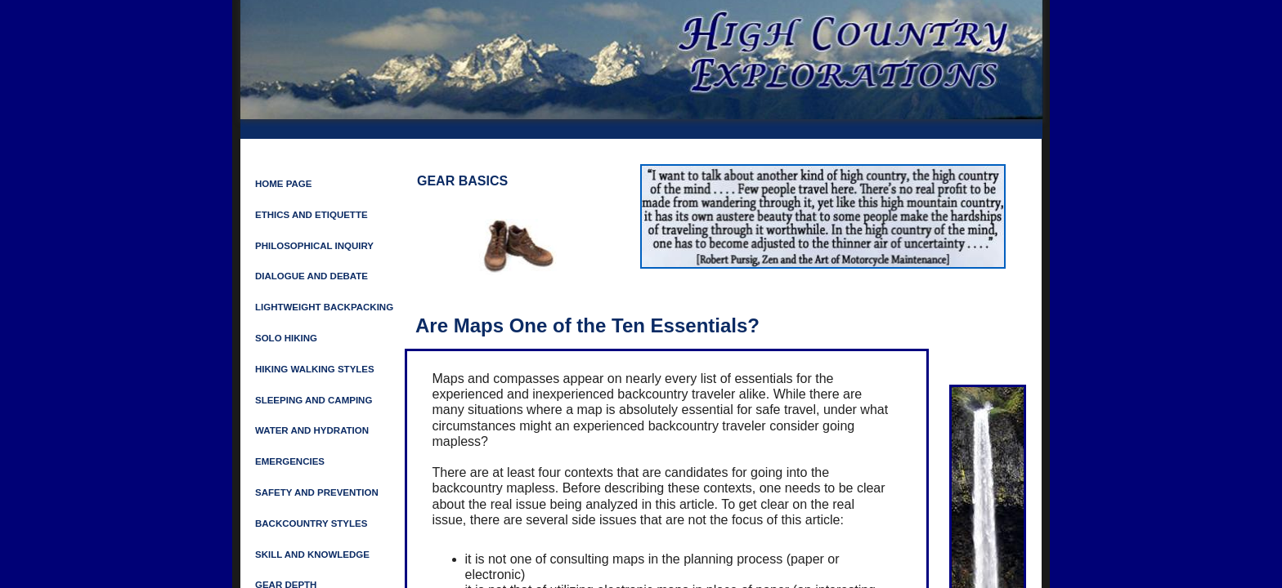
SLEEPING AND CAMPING (313, 400)
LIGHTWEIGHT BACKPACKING (324, 307)
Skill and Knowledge (312, 554)
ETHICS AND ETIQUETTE (311, 215)
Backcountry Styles (311, 523)
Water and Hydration (312, 430)
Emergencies (290, 461)
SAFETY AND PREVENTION (317, 492)
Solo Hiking (286, 338)
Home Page (283, 184)
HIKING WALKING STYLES (314, 369)
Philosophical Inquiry (314, 246)
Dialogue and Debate (311, 276)
